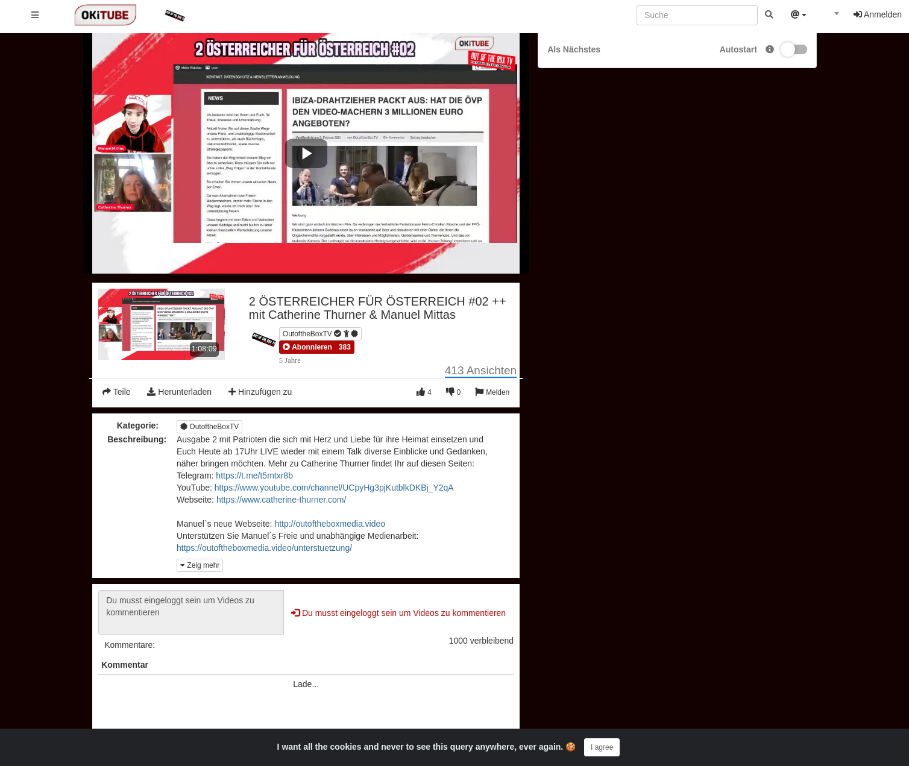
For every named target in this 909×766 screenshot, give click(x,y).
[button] (307, 347)
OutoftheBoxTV (320, 334)
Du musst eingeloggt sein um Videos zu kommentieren (191, 612)
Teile (116, 392)
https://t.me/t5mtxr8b (254, 475)
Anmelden (878, 14)
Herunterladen (179, 392)
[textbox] (830, 17)
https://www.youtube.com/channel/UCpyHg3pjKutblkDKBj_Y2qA (334, 487)
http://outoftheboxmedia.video (329, 524)
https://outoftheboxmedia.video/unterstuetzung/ (264, 548)
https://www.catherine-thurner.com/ (281, 499)
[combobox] (830, 17)
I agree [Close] (602, 747)
